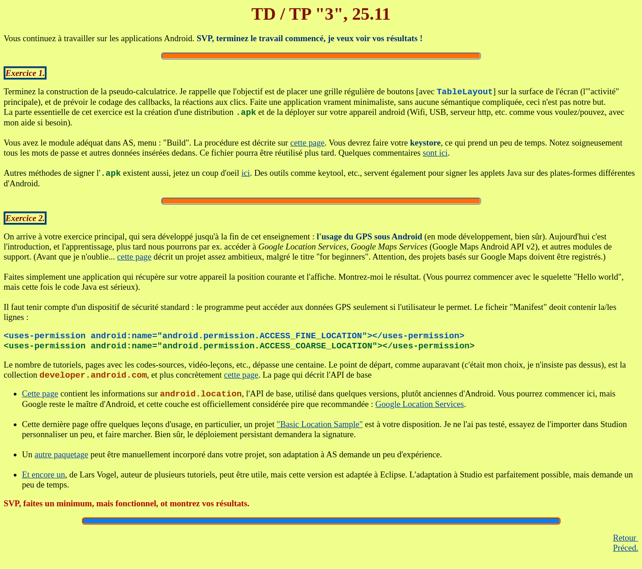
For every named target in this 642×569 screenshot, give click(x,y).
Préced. (625, 555)
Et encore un (43, 482)
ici (245, 176)
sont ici (435, 154)
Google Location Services (419, 411)
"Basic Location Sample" (320, 431)
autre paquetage (61, 461)
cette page (307, 144)
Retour (625, 545)
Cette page (40, 401)
